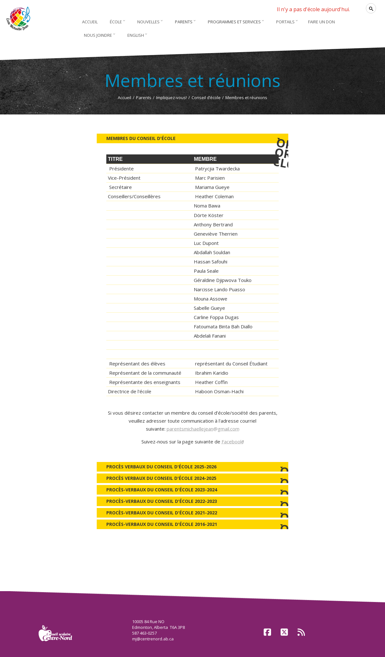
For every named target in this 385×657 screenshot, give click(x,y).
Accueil (124, 97)
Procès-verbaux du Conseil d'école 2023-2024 (192, 491)
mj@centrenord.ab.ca (153, 639)
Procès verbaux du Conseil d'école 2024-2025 (192, 479)
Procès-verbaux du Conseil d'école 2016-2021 (192, 525)
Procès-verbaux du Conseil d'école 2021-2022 (192, 514)
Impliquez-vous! (171, 97)
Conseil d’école (206, 97)
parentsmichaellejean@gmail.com (203, 429)
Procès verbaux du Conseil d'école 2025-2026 (192, 468)
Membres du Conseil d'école (197, 137)
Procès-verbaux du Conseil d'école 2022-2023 (192, 502)
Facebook (232, 441)
